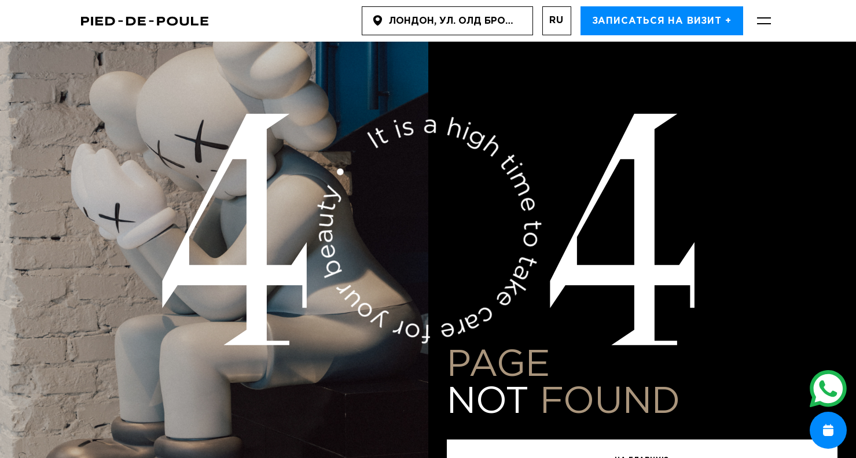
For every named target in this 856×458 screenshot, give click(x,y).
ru (556, 20)
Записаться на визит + (662, 21)
